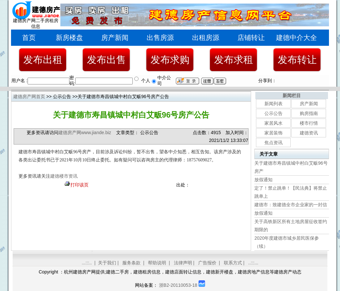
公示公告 (273, 113)
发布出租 (42, 59)
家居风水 (273, 123)
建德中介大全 (296, 37)
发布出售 (106, 59)
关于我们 (107, 262)
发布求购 (170, 59)
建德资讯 (309, 132)
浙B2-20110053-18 (178, 285)
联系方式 (233, 262)
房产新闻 (114, 37)
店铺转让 (251, 37)
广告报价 (207, 262)
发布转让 (297, 59)
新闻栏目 (292, 95)
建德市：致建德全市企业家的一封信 (290, 204)
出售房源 (160, 37)
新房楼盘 (69, 37)
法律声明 (183, 262)
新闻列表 (273, 103)
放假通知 (263, 179)
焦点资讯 (273, 142)
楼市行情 (309, 123)
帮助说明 (157, 262)
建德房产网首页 (29, 96)
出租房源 (205, 37)
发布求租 (233, 59)
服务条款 (131, 262)
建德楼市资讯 (64, 176)
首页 (29, 37)
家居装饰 (273, 132)
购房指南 (309, 113)
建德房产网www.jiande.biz (84, 132)
